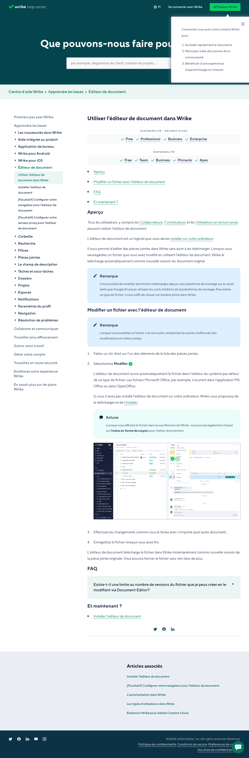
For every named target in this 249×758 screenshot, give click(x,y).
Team (143, 160)
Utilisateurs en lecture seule (216, 222)
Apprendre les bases (65, 91)
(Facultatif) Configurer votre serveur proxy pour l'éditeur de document (37, 223)
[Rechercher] (124, 63)
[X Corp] (155, 629)
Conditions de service (192, 744)
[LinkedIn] (173, 629)
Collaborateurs (150, 222)
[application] (238, 747)
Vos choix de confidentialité (216, 750)
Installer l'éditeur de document (32, 190)
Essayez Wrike (225, 7)
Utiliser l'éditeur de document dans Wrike (33, 177)
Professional (150, 139)
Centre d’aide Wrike (26, 91)
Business (175, 139)
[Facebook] (164, 629)
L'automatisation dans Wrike (146, 695)
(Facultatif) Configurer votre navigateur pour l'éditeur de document (37, 205)
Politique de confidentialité (157, 744)
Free (129, 139)
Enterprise (198, 139)
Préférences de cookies (224, 744)
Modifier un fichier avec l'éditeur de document (129, 182)
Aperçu (99, 171)
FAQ (97, 192)
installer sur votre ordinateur (191, 238)
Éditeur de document (107, 91)
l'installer (130, 402)
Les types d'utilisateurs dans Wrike (150, 704)
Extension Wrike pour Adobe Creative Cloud (157, 713)
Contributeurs (175, 222)
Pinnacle (185, 160)
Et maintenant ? (106, 202)
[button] (185, 7)
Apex (204, 160)
